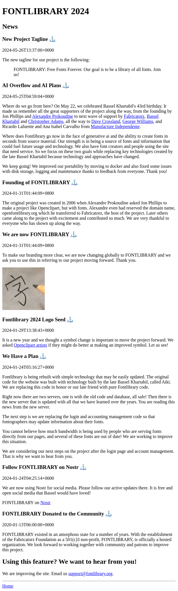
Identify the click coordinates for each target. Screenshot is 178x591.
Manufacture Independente (115, 126)
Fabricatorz (134, 116)
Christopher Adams (45, 121)
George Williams (137, 121)
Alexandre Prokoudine (52, 116)
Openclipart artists (30, 345)
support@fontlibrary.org (90, 573)
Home (7, 586)
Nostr (46, 502)
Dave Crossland (105, 121)
